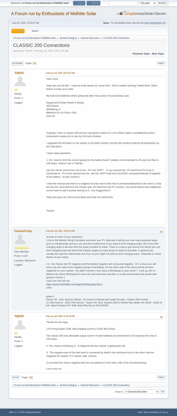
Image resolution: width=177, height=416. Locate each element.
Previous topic (141, 53)
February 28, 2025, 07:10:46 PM (60, 316)
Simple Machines (33, 412)
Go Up (15, 377)
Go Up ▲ (164, 412)
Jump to (119, 391)
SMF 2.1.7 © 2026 (17, 412)
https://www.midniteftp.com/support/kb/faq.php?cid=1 (74, 284)
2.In (48, 170)
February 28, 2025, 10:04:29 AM (60, 231)
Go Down (17, 63)
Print (161, 63)
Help (140, 412)
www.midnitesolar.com (155, 23)
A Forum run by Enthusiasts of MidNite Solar (53, 13)
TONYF (19, 73)
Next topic (158, 53)
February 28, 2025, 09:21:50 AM (60, 73)
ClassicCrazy (23, 231)
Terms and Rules (151, 412)
